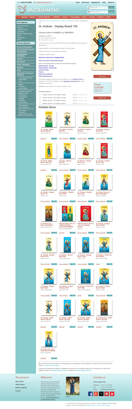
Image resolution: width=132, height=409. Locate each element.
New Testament (23, 107)
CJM (20, 81)
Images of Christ (22, 29)
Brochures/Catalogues (24, 47)
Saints (19, 39)
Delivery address (21, 387)
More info (102, 76)
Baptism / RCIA (23, 93)
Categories (42, 21)
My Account (85, 2)
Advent (21, 84)
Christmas (22, 86)
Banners (24, 17)
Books (32, 17)
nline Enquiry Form (99, 382)
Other (108, 17)
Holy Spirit (22, 112)
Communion (22, 95)
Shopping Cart (95, 2)
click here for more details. (51, 365)
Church (65, 17)
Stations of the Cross (25, 114)
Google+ (107, 405)
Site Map (102, 405)
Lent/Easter (21, 32)
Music (84, 17)
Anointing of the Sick (25, 91)
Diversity (20, 28)
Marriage (21, 98)
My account (19, 381)
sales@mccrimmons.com (43, 2)
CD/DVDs (56, 17)
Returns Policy (112, 403)
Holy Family (22, 110)
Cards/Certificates (44, 17)
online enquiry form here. (83, 370)
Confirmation (23, 97)
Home (78, 2)
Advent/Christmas (23, 26)
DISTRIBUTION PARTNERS (22, 55)
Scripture (20, 67)
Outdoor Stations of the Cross (24, 34)
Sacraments (21, 37)
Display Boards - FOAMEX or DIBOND (61, 21)
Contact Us (111, 2)
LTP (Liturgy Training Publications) (25, 78)
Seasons (20, 59)
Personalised (75, 17)
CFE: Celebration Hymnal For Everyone (25, 50)
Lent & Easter (23, 88)
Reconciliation (23, 102)
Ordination (22, 100)
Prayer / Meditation (23, 64)
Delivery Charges (102, 403)
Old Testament (23, 105)
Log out (18, 391)
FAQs (103, 2)
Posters (92, 17)
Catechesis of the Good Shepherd (25, 74)
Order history (20, 384)
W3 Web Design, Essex (92, 405)
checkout (111, 11)
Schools (100, 17)
